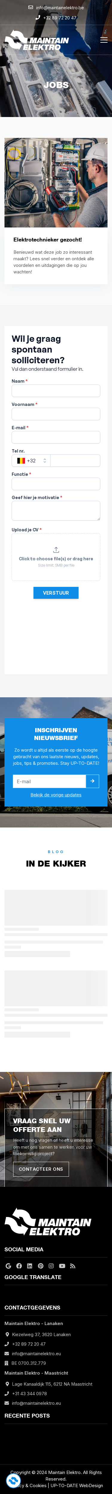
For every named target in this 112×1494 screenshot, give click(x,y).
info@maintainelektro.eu (36, 1353)
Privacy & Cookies (28, 1485)
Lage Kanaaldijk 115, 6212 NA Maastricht (52, 1384)
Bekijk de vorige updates (56, 795)
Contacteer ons (41, 1169)
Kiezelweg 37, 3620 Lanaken (41, 1334)
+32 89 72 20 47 (29, 1344)
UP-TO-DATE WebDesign (76, 1485)
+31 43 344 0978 (29, 1393)
